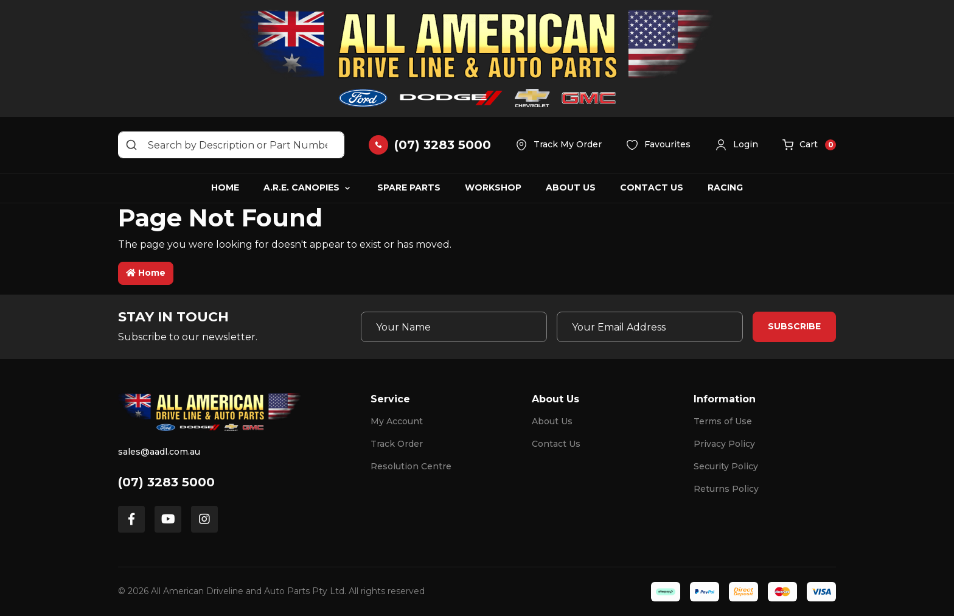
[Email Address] (650, 327)
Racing (725, 187)
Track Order (397, 443)
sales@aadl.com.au (159, 451)
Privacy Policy (724, 443)
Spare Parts (408, 187)
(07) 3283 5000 (166, 482)
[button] (736, 144)
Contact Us (651, 187)
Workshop (493, 187)
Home (225, 187)
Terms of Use (723, 421)
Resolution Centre (411, 466)
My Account (397, 421)
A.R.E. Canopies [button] (301, 187)
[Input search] (231, 144)
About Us (571, 187)
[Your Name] (454, 327)
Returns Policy (726, 488)
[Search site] (131, 144)
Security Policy (726, 466)
